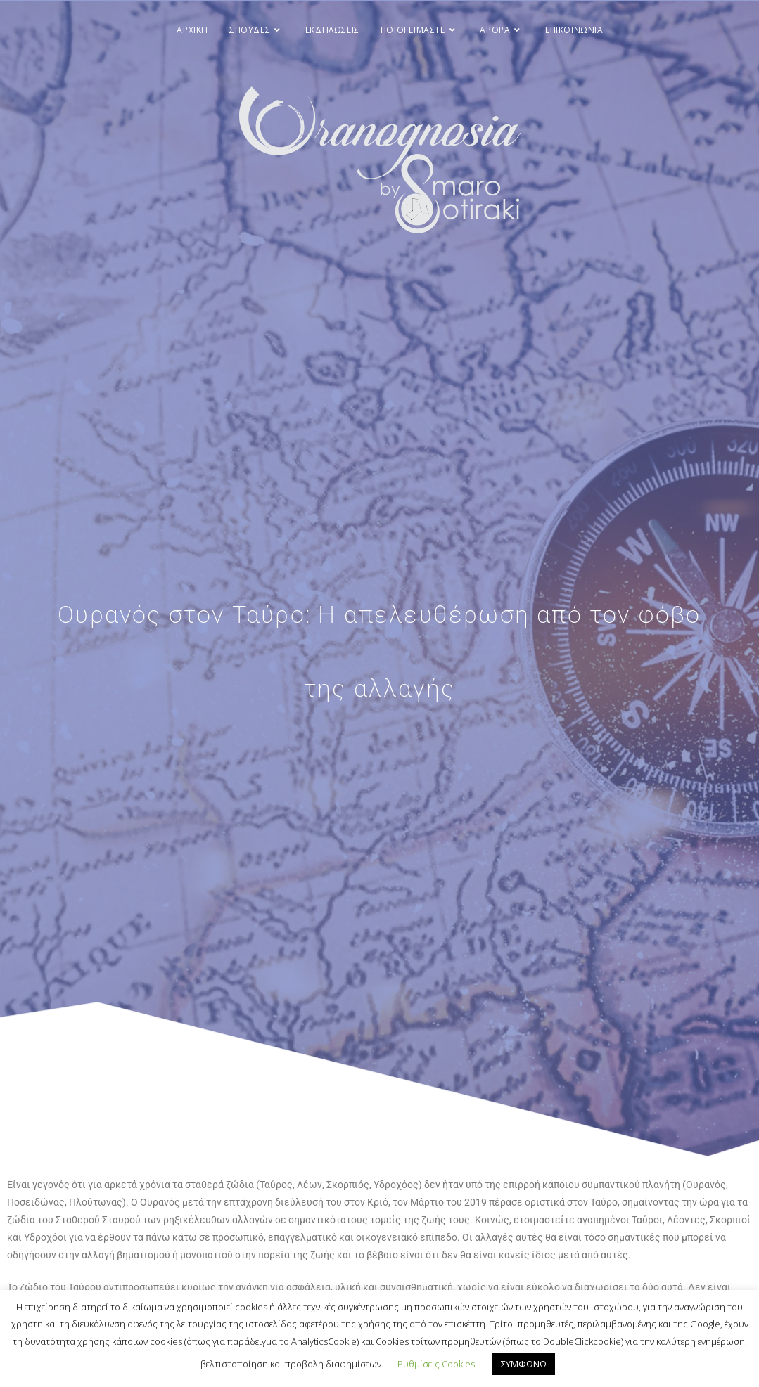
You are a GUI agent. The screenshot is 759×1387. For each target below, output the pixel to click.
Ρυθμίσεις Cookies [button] (436, 1363)
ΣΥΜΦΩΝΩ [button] (524, 1363)
